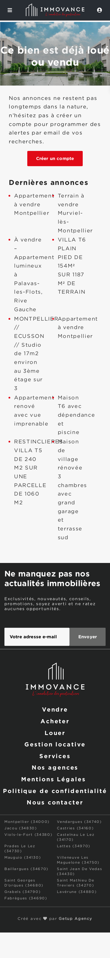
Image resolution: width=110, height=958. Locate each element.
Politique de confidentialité (55, 790)
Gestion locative (54, 744)
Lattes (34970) (73, 846)
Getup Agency (75, 918)
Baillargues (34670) (26, 869)
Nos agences (55, 767)
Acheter (55, 721)
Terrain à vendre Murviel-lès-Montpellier (75, 213)
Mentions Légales (53, 779)
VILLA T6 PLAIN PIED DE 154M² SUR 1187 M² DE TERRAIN (72, 266)
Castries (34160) (75, 828)
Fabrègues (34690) (25, 898)
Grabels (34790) (22, 892)
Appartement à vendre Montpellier (34, 205)
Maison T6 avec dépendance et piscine (76, 415)
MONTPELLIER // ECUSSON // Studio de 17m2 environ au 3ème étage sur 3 (36, 354)
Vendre (55, 709)
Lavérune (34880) (77, 892)
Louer (55, 732)
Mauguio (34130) (22, 857)
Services (55, 756)
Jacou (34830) (20, 828)
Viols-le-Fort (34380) (28, 834)
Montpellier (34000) (27, 821)
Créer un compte (55, 158)
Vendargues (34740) (79, 821)
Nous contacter (55, 802)
